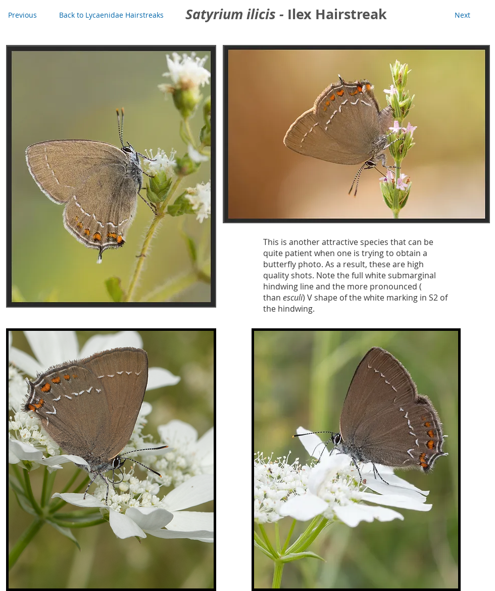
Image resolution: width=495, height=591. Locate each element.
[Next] (462, 15)
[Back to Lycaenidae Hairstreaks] (111, 15)
